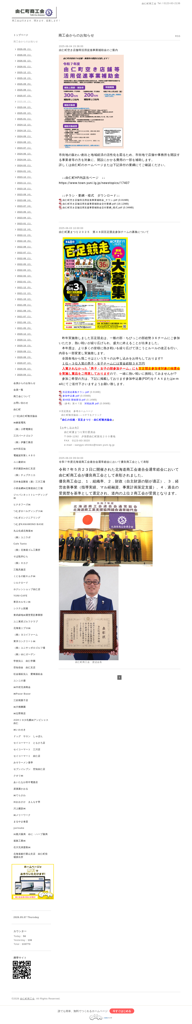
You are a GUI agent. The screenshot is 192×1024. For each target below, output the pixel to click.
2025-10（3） (24, 78)
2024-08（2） (24, 142)
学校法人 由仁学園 (24, 661)
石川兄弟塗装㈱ (22, 847)
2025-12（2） (24, 72)
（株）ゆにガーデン (24, 654)
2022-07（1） (24, 252)
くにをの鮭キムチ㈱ (24, 576)
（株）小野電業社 (23, 429)
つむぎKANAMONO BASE (29, 524)
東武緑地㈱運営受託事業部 (28, 615)
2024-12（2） (24, 125)
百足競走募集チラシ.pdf (76, 392)
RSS (177, 36)
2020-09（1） (24, 351)
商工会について (22, 396)
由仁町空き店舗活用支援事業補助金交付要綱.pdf (89, 204)
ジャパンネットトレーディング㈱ (31, 496)
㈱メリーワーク (22, 815)
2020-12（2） (24, 334)
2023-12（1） (24, 177)
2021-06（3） (24, 322)
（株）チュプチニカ (24, 475)
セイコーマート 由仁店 (27, 756)
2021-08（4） (24, 311)
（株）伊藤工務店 (23, 442)
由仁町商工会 (27, 998)
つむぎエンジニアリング (27, 517)
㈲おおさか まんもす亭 (27, 802)
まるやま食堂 (21, 821)
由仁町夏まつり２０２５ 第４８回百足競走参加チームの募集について (104, 231)
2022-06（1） (24, 258)
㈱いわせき (20, 729)
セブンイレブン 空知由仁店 (29, 769)
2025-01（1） (24, 119)
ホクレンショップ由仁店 (27, 589)
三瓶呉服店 (20, 569)
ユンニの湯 (20, 680)
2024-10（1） (24, 130)
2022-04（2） (24, 270)
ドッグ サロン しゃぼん (28, 736)
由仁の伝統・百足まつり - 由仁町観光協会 (87, 419)
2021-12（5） (24, 287)
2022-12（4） (24, 229)
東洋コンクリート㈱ (24, 641)
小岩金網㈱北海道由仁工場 (28, 488)
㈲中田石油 (20, 449)
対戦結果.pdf (92, 403)
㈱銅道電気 (20, 422)
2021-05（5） (24, 328)
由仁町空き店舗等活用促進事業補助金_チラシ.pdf (90, 200)
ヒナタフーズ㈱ (22, 504)
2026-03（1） (24, 55)
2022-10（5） (24, 241)
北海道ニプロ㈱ (22, 628)
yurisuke (19, 828)
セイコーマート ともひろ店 (29, 743)
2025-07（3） (24, 96)
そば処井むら (21, 556)
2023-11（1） (24, 183)
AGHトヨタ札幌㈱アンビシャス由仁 (31, 722)
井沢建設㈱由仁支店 (24, 468)
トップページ (21, 35)
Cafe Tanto (20, 543)
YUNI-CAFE (20, 595)
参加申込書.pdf (71, 396)
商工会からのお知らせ (26, 41)
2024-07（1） (24, 148)
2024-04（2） (24, 159)
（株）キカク (21, 563)
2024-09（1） (24, 136)
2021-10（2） (24, 299)
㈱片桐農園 (20, 707)
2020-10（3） (24, 345)
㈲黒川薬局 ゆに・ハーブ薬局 (31, 834)
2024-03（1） (24, 165)
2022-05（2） (24, 264)
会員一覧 (18, 390)
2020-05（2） (24, 369)
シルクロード (21, 582)
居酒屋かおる (21, 789)
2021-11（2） (24, 293)
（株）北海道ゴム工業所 (27, 550)
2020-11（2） (24, 340)
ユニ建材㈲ (20, 462)
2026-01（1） (24, 66)
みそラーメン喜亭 (23, 762)
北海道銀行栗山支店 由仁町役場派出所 (31, 855)
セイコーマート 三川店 (27, 749)
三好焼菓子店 (21, 700)
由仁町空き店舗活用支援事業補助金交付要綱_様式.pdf (92, 207)
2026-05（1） (24, 49)
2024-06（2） (24, 154)
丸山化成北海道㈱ (23, 531)
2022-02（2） (24, 276)
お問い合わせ (21, 403)
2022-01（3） (24, 282)
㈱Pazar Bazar (22, 693)
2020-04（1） (24, 375)
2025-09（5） (24, 84)
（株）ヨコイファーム (26, 634)
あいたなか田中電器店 (26, 782)
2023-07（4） (24, 206)
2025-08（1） (24, 90)
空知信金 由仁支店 (24, 667)
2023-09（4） (24, 194)
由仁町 (17, 409)
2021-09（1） (24, 305)
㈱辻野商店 (20, 713)
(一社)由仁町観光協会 (25, 416)
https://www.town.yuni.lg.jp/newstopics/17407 (94, 183)
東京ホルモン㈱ (22, 602)
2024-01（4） (24, 171)
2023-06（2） (24, 212)
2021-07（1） (24, 316)
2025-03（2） (24, 113)
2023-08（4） (24, 200)
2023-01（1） (24, 223)
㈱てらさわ (20, 795)
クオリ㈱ (18, 775)
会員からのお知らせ (24, 383)
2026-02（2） (24, 61)
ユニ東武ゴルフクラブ (26, 621)
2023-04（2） (24, 218)
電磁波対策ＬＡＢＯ (24, 455)
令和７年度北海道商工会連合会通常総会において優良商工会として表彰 (104, 461)
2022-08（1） (24, 247)
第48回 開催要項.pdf (74, 399)
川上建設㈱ (20, 808)
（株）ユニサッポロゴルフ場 (29, 648)
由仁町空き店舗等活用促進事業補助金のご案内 (88, 50)
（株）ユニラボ (22, 537)
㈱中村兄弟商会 (22, 687)
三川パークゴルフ (23, 435)
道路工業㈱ (20, 840)
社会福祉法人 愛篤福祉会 (28, 674)
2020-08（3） (24, 357)
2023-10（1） (24, 189)
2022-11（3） (24, 235)
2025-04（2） (24, 107)
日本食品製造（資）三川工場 (29, 481)
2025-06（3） (24, 101)
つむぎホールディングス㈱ (28, 511)
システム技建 (21, 608)
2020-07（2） (24, 363)
